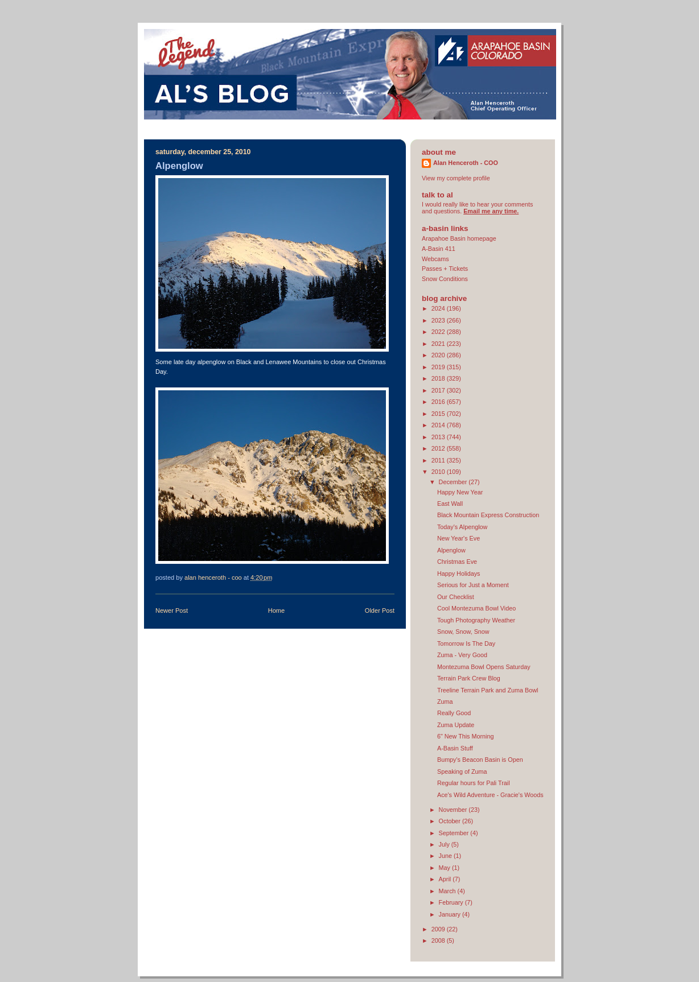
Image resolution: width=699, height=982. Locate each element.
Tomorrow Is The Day (466, 643)
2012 (439, 448)
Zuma (445, 701)
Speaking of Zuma (462, 771)
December (454, 481)
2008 (439, 940)
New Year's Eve (458, 538)
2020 (439, 355)
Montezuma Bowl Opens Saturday (484, 666)
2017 (439, 390)
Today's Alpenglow (462, 526)
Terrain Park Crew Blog (468, 678)
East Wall (450, 503)
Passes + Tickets (445, 268)
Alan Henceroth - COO (465, 162)
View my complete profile (456, 178)
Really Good (454, 712)
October (450, 821)
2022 (439, 331)
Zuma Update (455, 724)
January (450, 914)
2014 (439, 425)
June (446, 855)
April (446, 879)
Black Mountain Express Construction (488, 514)
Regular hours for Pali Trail (473, 782)
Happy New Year (460, 492)
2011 (439, 460)
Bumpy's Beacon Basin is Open (480, 759)
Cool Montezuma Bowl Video (476, 608)
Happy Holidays (458, 573)
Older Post (379, 610)
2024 (439, 308)
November (454, 809)
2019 (439, 367)
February (452, 902)
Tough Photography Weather (476, 620)
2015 (439, 413)
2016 (439, 401)
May (445, 867)
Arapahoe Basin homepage (459, 238)
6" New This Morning (465, 736)
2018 (439, 378)
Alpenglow (451, 550)
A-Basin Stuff (455, 748)
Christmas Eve (457, 561)
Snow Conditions (445, 278)
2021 (439, 343)
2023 (439, 320)
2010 (439, 471)
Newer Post (171, 610)
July (445, 844)
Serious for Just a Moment (473, 584)
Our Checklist (455, 596)
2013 (439, 437)
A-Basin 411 (438, 248)
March (448, 891)
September (455, 833)
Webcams (435, 258)
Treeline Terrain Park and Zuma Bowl (487, 690)
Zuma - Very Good (462, 654)
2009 (439, 929)
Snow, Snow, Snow (463, 631)
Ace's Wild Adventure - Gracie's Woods (490, 794)
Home (276, 610)
